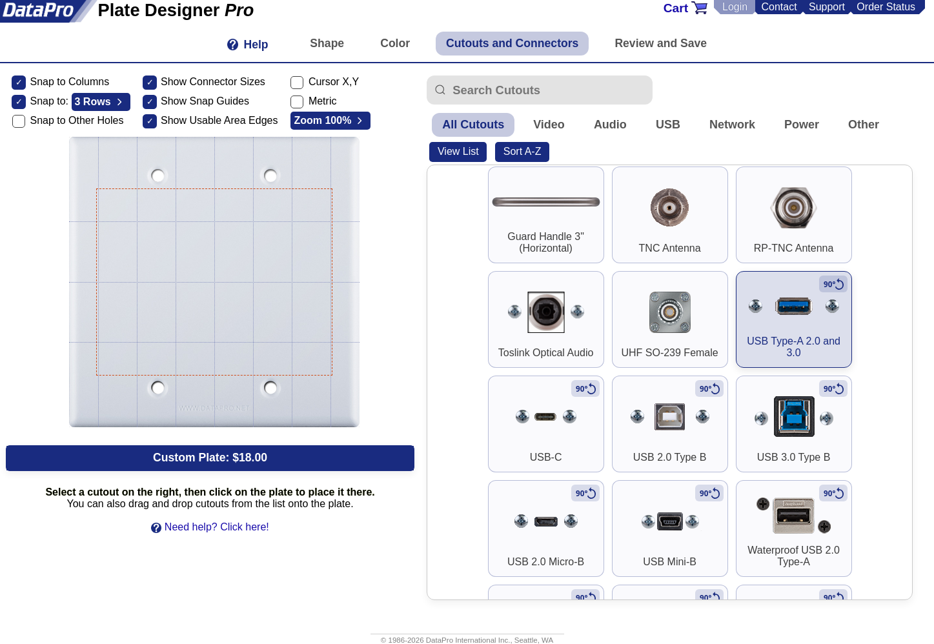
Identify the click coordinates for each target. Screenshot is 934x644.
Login (734, 6)
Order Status (886, 6)
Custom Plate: (210, 457)
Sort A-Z (522, 151)
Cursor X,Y (334, 81)
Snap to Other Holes (76, 120)
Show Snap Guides (205, 101)
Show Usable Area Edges (219, 120)
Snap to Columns (69, 81)
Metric (323, 101)
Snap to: (49, 101)
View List (458, 151)
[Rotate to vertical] (833, 284)
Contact (779, 6)
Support (827, 6)
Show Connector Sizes (213, 81)
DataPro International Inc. (468, 640)
